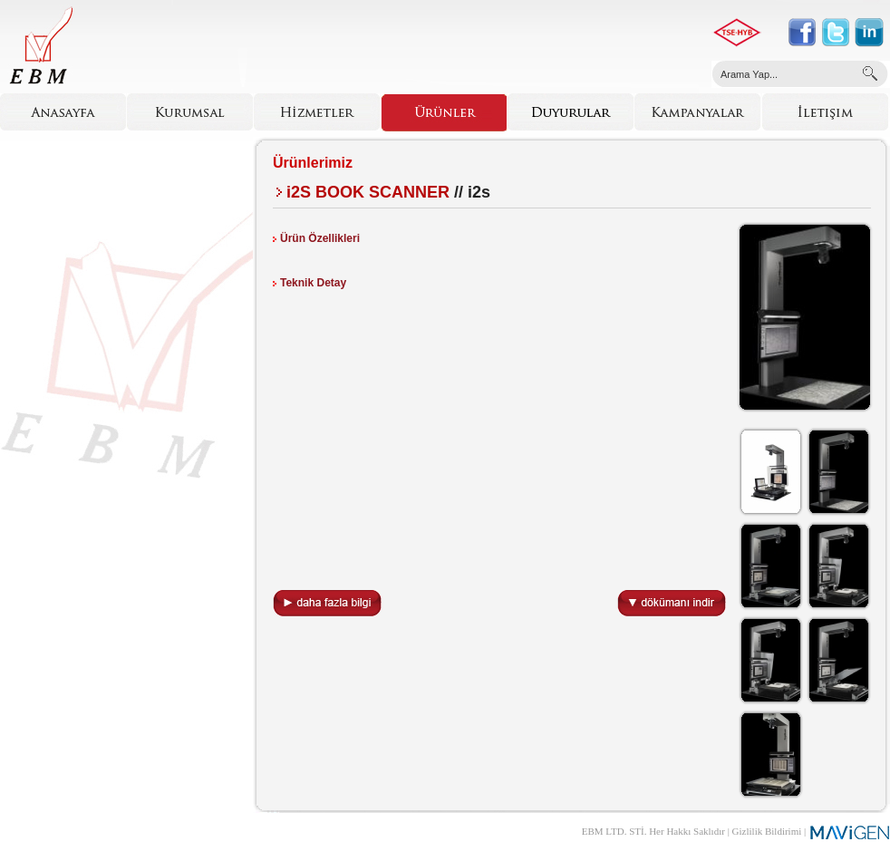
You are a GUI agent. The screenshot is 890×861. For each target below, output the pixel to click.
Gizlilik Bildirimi (767, 831)
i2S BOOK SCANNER (368, 192)
